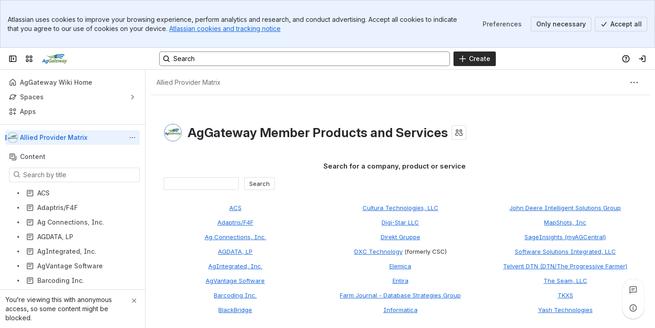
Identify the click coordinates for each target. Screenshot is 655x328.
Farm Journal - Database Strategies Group (400, 295)
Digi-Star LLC (400, 222)
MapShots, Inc (565, 222)
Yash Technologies (565, 309)
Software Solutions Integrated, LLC (565, 251)
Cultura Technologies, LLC (400, 207)
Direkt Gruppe (400, 237)
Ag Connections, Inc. (235, 237)
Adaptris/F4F (235, 222)
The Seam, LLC (565, 280)
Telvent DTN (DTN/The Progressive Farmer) (565, 266)
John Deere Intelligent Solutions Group (565, 207)
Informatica (400, 309)
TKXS (565, 295)
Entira (400, 280)
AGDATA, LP (235, 251)
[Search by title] (79, 175)
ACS (235, 207)
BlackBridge (235, 309)
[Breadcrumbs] (188, 82)
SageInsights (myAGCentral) (565, 237)
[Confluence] (54, 58)
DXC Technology (378, 251)
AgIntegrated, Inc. (235, 266)
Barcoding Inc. (235, 295)
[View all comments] (633, 289)
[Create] (474, 58)
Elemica (400, 266)
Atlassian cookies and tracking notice (225, 28)
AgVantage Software (235, 280)
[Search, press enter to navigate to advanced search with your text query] (304, 58)
